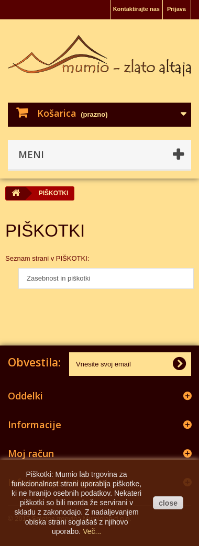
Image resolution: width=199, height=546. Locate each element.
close (168, 503)
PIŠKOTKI (45, 230)
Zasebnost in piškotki (58, 278)
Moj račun (31, 453)
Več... (92, 531)
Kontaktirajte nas (136, 9)
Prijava (176, 9)
